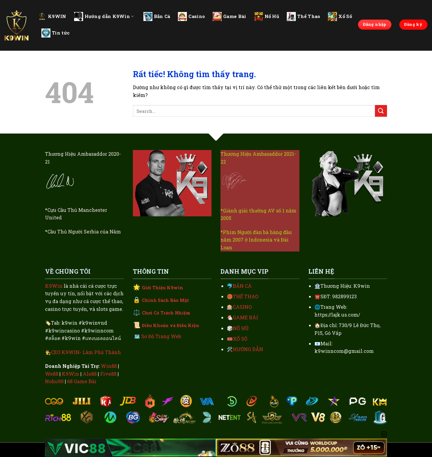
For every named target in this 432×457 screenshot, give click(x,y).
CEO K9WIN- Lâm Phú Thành (86, 352)
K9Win (53, 286)
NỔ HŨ (241, 328)
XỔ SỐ (240, 338)
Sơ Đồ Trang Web (161, 336)
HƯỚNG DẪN (248, 349)
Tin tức (55, 33)
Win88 (109, 366)
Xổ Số (340, 16)
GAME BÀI (245, 317)
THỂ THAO (245, 296)
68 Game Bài (81, 381)
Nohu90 (54, 381)
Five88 (108, 374)
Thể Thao (303, 16)
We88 (51, 374)
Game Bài (229, 16)
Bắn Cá (156, 16)
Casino (191, 16)
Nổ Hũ (266, 16)
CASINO (242, 307)
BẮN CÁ (242, 286)
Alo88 (90, 374)
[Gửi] (381, 111)
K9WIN (52, 16)
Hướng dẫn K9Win (104, 16)
